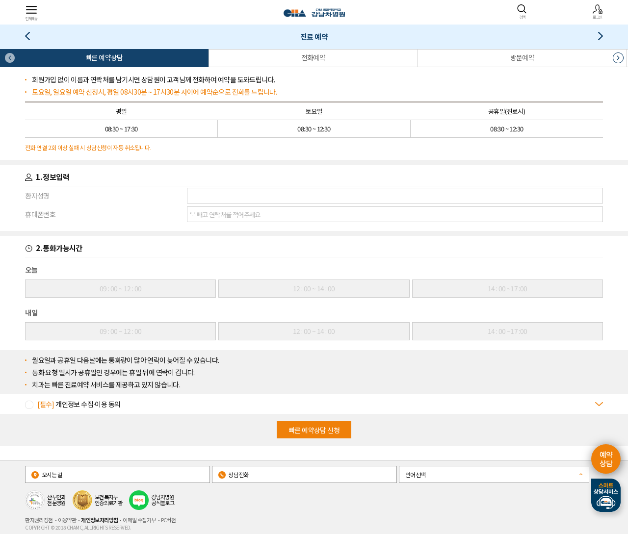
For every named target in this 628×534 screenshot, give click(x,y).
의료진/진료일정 (31, 38)
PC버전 (168, 520)
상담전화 (233, 474)
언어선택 (415, 474)
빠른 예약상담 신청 (314, 430)
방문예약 (522, 57)
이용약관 (67, 520)
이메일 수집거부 (139, 520)
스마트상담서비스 (606, 495)
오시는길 (46, 474)
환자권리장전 (38, 520)
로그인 (597, 11)
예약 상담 (606, 458)
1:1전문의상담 (597, 38)
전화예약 (313, 57)
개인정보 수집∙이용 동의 (78, 404)
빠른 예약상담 (104, 57)
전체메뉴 (31, 12)
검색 (522, 11)
